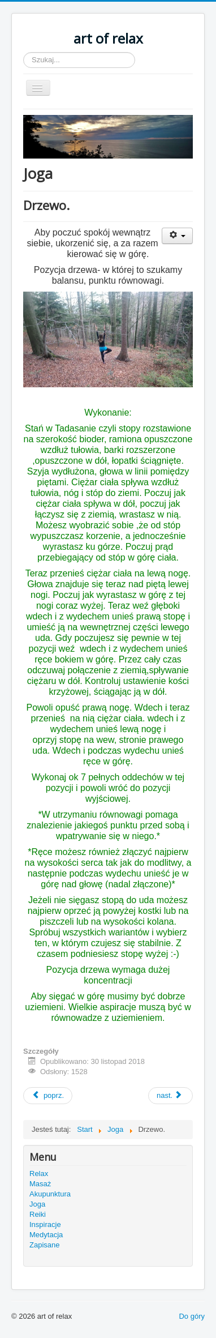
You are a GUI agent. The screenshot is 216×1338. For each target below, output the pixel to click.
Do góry (192, 1316)
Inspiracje (45, 1224)
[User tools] (177, 236)
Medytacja (46, 1234)
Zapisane (44, 1245)
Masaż (40, 1183)
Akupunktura (50, 1194)
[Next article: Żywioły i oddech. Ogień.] (170, 1095)
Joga (37, 1204)
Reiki (37, 1214)
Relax (38, 1173)
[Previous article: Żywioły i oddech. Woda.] (47, 1095)
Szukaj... (23, 52)
